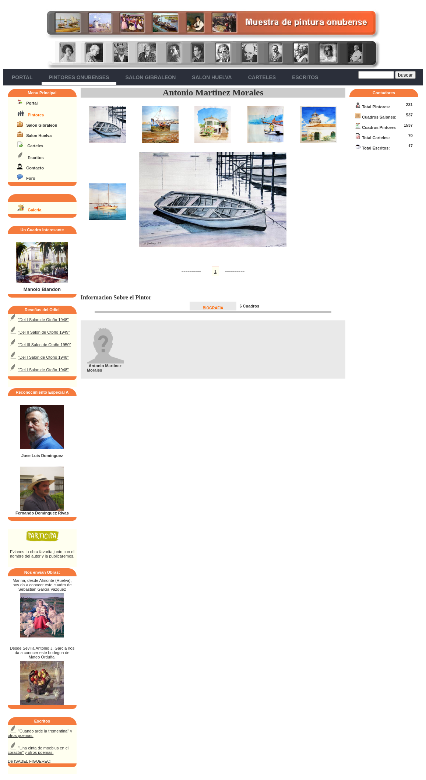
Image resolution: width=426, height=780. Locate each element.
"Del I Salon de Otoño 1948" (43, 319)
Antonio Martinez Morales (213, 92)
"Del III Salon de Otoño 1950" (44, 344)
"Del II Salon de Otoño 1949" (44, 332)
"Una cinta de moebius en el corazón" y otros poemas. (38, 750)
